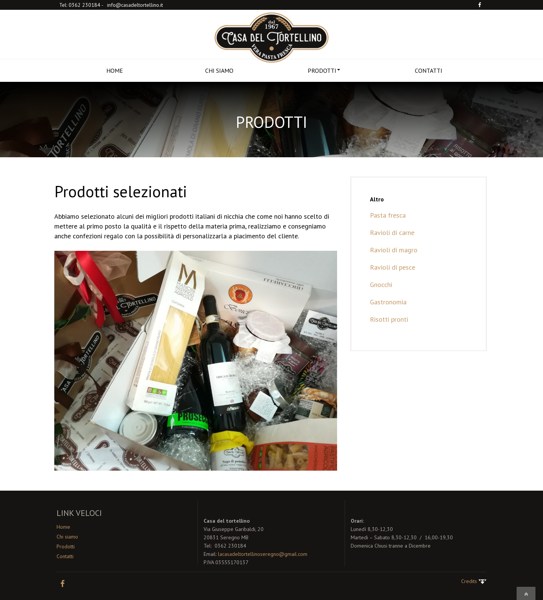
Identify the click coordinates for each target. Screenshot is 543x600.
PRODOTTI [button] (324, 70)
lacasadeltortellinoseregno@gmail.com (262, 554)
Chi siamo (67, 536)
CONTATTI (428, 70)
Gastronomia (388, 310)
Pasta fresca (388, 223)
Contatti (65, 556)
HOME (114, 70)
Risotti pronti (389, 328)
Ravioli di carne (392, 241)
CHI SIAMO (219, 70)
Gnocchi (381, 293)
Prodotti (66, 546)
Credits (473, 581)
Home (63, 526)
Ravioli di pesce (392, 276)
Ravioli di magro (393, 258)
